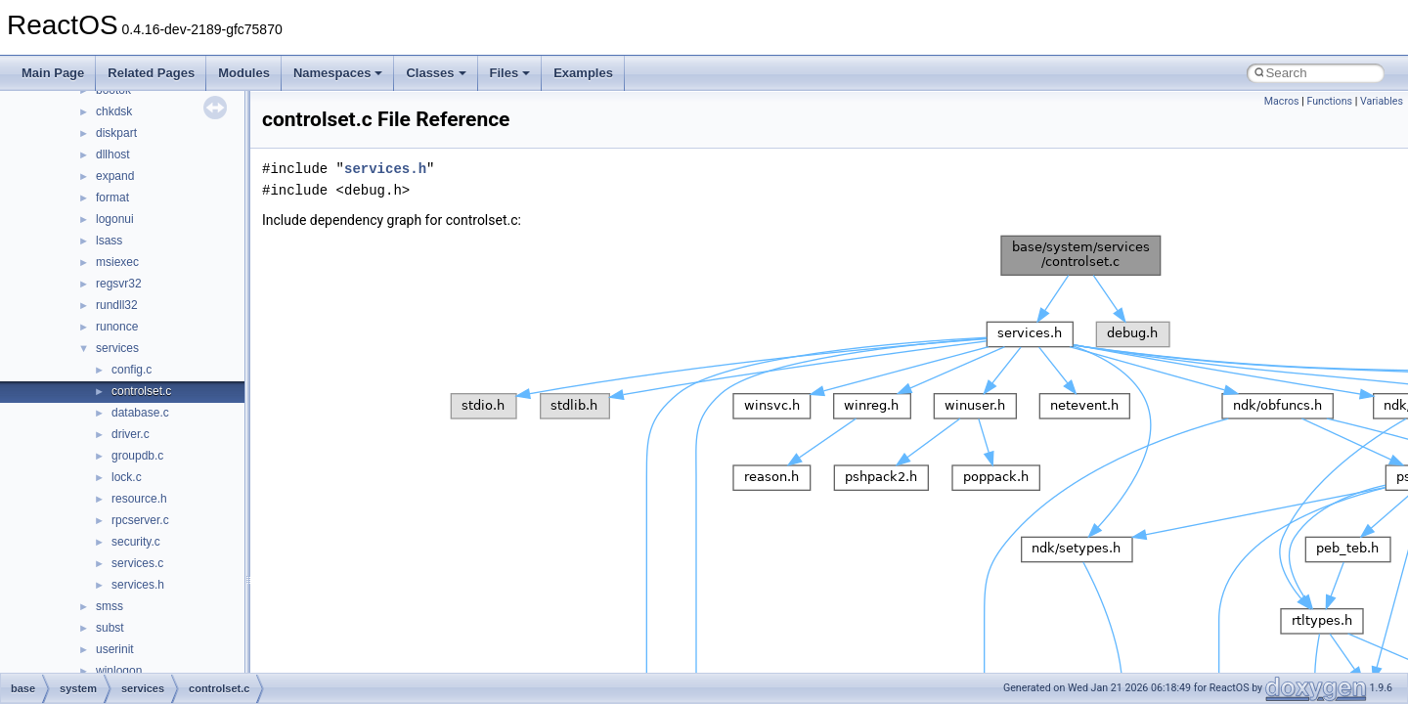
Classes (435, 73)
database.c (140, 412)
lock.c (126, 477)
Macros (1281, 101)
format (112, 197)
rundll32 (117, 305)
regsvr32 (119, 283)
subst (110, 628)
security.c (135, 542)
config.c (131, 369)
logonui (115, 219)
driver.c (130, 434)
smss (109, 606)
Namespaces (338, 73)
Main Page (53, 73)
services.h (137, 585)
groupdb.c (137, 455)
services (117, 348)
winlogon (119, 671)
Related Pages (151, 73)
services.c (137, 563)
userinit (115, 649)
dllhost (113, 154)
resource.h (139, 499)
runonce (117, 326)
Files (510, 73)
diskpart (116, 133)
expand (115, 176)
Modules (244, 73)
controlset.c (141, 391)
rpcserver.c (140, 520)
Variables (1381, 101)
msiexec (117, 262)
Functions (1329, 101)
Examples (583, 73)
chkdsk (114, 111)
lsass (109, 240)
